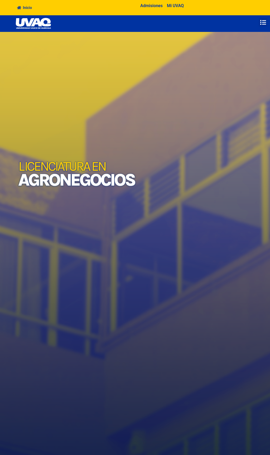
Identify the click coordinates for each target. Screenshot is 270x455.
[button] (263, 22)
